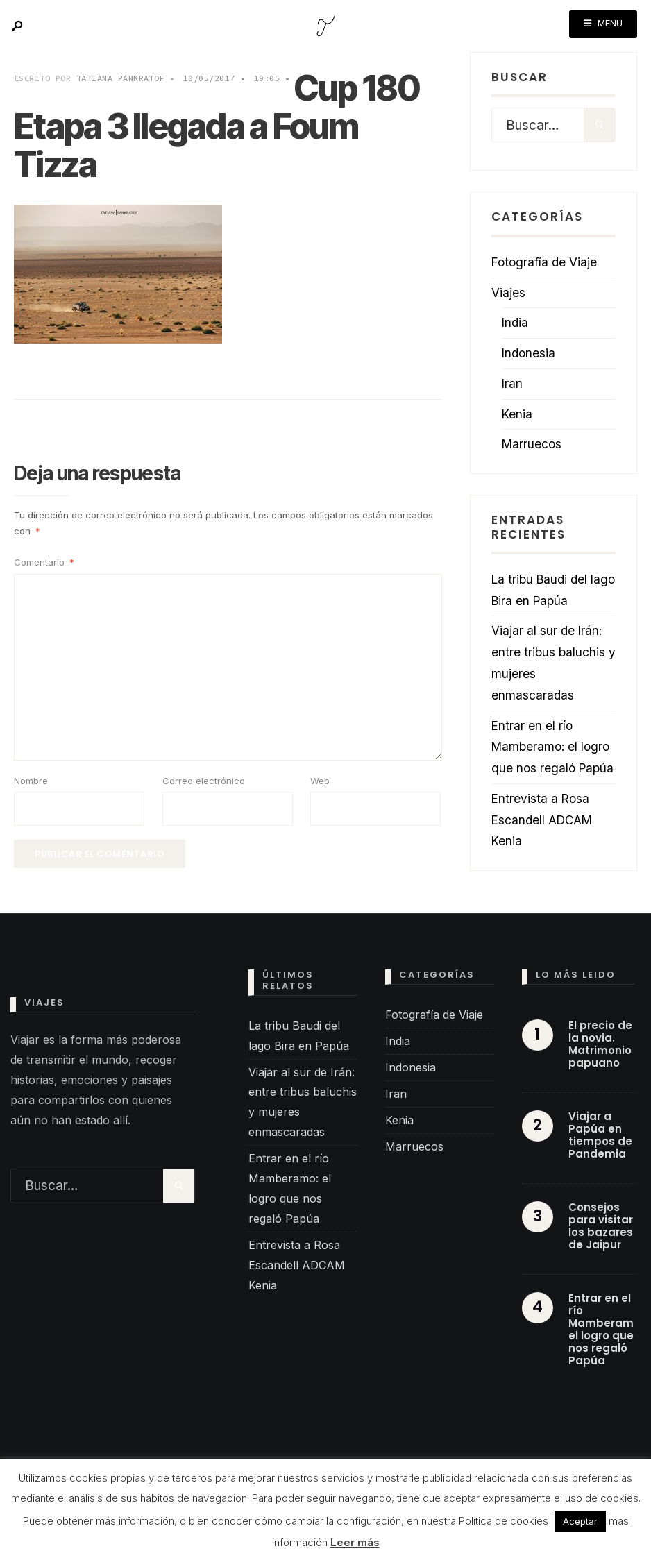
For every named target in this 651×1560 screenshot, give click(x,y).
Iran (512, 383)
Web (320, 780)
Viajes (508, 292)
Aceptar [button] (580, 1521)
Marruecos (531, 443)
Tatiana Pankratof (120, 78)
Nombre (31, 780)
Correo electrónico (203, 780)
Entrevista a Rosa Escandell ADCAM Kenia (541, 820)
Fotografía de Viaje (544, 262)
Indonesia (528, 353)
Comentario (44, 562)
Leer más (355, 1542)
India (515, 322)
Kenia (517, 414)
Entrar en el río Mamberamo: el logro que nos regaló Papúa (552, 747)
